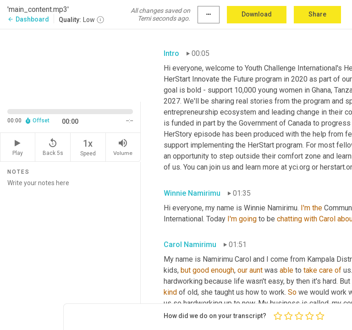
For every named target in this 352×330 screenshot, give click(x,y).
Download (257, 14)
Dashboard (28, 19)
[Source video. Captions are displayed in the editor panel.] (70, 64)
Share (317, 14)
